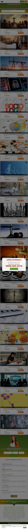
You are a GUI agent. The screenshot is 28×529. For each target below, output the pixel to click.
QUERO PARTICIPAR (14, 268)
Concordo (25, 527)
